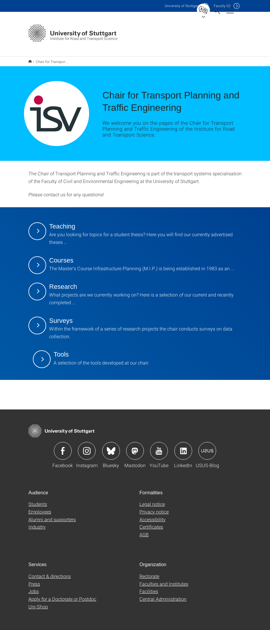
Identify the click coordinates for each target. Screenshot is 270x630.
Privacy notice (154, 508)
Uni (182, 6)
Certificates (151, 523)
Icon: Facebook (63, 447)
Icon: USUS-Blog (207, 447)
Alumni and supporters (52, 515)
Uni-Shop (38, 603)
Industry (37, 523)
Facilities (148, 587)
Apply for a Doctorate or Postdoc (62, 595)
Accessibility (152, 515)
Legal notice (152, 500)
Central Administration (163, 595)
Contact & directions (49, 572)
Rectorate (149, 572)
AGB (144, 530)
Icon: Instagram (87, 447)
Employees (39, 508)
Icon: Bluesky (111, 447)
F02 (222, 6)
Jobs (33, 587)
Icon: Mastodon (135, 447)
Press (34, 580)
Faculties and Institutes (163, 580)
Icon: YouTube (159, 447)
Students (37, 500)
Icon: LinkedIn (183, 447)
